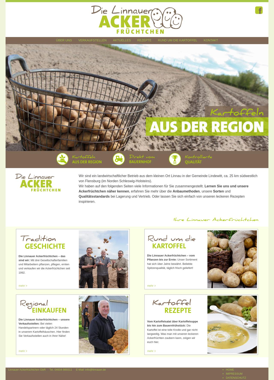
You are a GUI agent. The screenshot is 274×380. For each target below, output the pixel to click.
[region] (137, 97)
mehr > (23, 285)
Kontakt (211, 40)
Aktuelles (122, 40)
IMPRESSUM (234, 373)
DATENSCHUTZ (236, 377)
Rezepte (144, 40)
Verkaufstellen (92, 40)
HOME (230, 369)
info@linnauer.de (95, 369)
